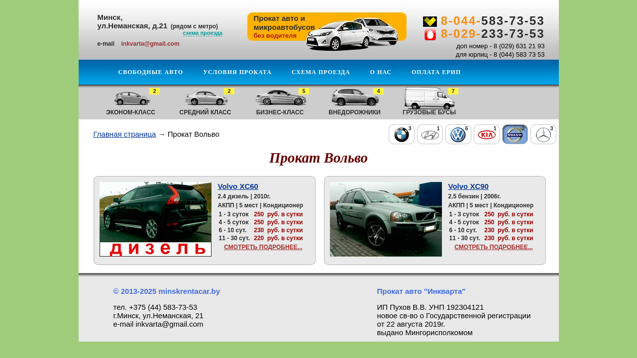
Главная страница (125, 134)
